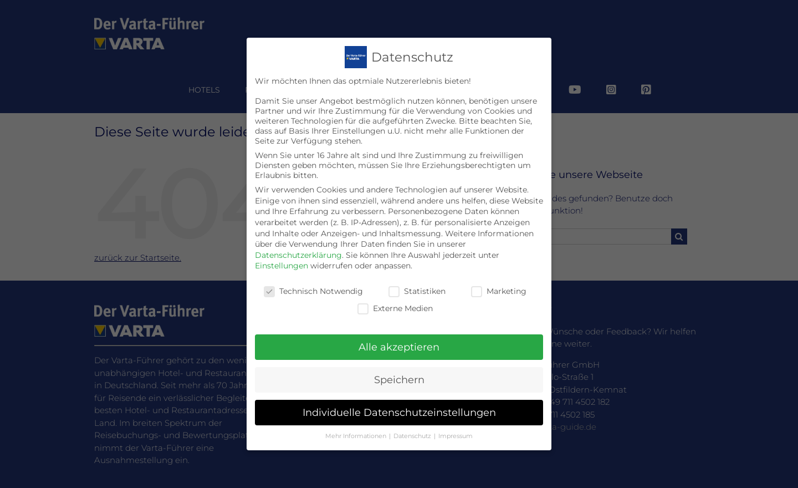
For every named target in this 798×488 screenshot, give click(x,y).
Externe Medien (395, 296)
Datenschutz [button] (413, 424)
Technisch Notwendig (313, 279)
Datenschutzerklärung (298, 243)
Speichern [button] (399, 368)
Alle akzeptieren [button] (399, 335)
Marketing (498, 279)
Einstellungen (281, 254)
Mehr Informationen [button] (356, 424)
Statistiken (417, 279)
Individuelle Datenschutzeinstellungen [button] (399, 400)
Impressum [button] (455, 424)
